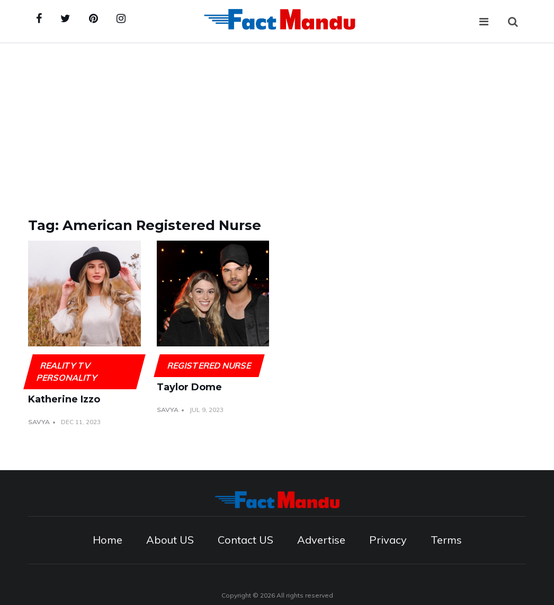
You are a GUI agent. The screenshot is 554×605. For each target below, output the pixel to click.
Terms (446, 539)
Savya (39, 422)
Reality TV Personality (67, 371)
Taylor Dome (189, 387)
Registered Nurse (209, 365)
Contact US (245, 539)
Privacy (388, 539)
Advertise (321, 539)
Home (107, 539)
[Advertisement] (277, 123)
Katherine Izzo (64, 399)
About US (170, 539)
